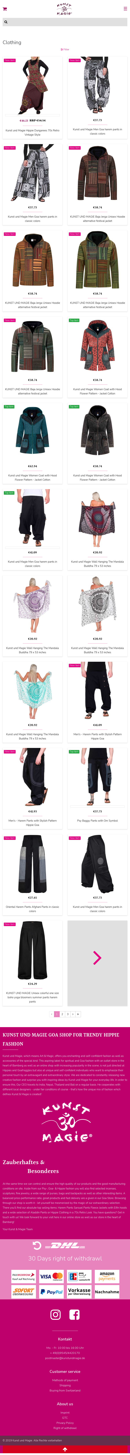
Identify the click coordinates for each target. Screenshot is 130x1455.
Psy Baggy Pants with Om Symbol (97, 820)
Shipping (65, 1385)
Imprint (65, 1413)
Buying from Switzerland (65, 1391)
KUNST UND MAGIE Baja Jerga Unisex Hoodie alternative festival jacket (97, 219)
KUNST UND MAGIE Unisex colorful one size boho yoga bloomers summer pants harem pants (32, 997)
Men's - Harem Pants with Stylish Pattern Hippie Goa (98, 736)
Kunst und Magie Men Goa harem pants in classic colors (97, 131)
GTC (65, 1418)
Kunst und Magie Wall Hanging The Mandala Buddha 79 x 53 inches (97, 564)
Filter (65, 49)
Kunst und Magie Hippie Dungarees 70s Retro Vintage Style (32, 132)
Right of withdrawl (65, 1428)
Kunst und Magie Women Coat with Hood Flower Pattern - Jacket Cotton (97, 391)
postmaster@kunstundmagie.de (65, 1358)
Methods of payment (65, 1380)
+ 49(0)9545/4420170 (65, 1353)
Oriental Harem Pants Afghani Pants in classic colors (32, 909)
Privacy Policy (65, 1423)
